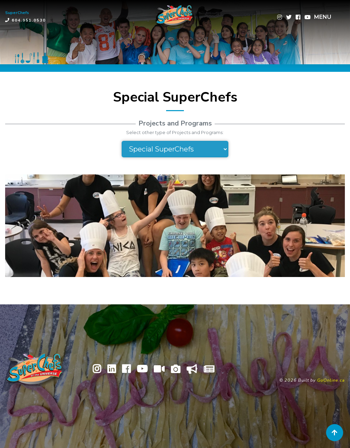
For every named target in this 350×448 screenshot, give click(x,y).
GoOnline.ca (331, 380)
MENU (322, 17)
